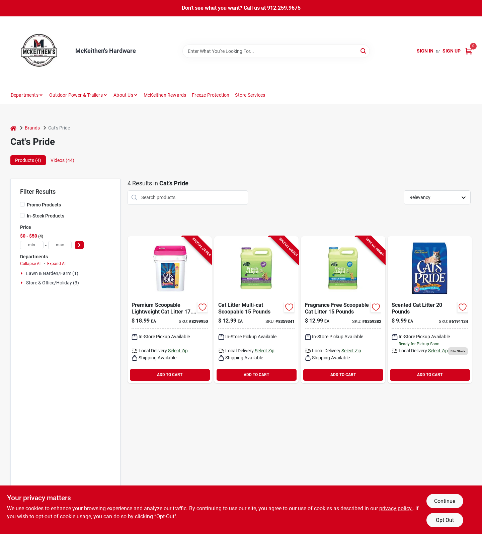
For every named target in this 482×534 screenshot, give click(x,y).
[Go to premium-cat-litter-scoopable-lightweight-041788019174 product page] (170, 309)
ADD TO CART (169, 374)
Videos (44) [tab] (62, 160)
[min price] (32, 245)
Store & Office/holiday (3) (52, 282)
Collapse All (31, 263)
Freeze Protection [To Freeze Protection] (210, 95)
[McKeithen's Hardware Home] (40, 51)
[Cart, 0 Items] (468, 51)
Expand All (57, 263)
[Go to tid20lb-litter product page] (430, 309)
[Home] (13, 127)
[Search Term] (276, 51)
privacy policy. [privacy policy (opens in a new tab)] (396, 508)
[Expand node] (22, 273)
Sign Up (452, 51)
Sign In (425, 51)
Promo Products (44, 204)
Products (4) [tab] (28, 160)
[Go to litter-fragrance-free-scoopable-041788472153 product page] (343, 309)
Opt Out (445, 520)
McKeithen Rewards (165, 95)
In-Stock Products (45, 215)
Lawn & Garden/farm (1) (52, 273)
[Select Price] (79, 245)
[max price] (60, 245)
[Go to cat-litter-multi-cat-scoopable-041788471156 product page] (256, 309)
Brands (32, 127)
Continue (444, 501)
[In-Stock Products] (22, 215)
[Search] (364, 50)
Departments (24, 95)
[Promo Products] (22, 204)
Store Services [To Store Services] (250, 95)
